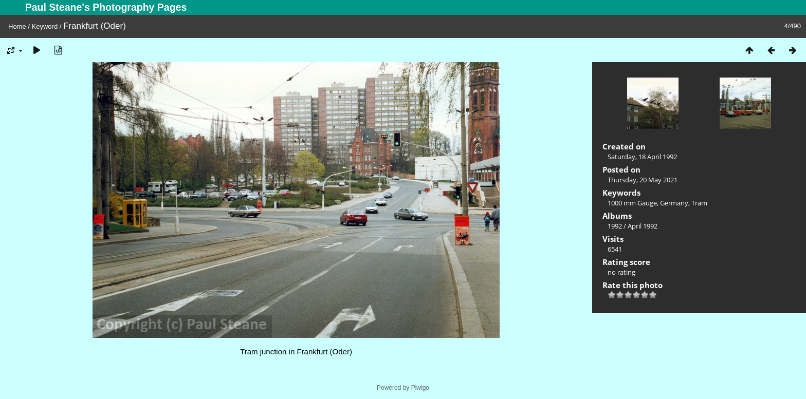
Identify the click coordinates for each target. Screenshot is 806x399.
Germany (674, 202)
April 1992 (642, 226)
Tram (699, 202)
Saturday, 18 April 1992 (642, 156)
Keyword (45, 26)
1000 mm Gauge (632, 202)
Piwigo (420, 387)
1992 (615, 226)
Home (17, 26)
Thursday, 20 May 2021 (642, 179)
